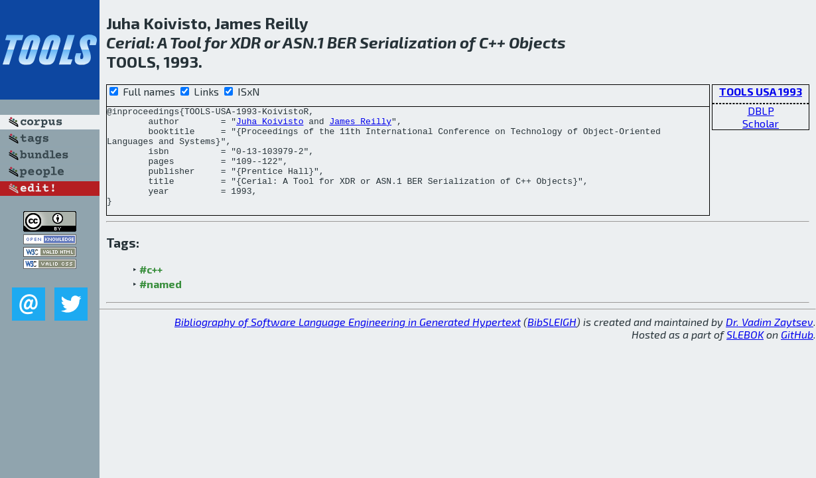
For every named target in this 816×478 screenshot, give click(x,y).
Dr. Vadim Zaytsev (769, 341)
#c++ (151, 289)
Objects (537, 42)
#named (160, 303)
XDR (245, 42)
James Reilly (360, 125)
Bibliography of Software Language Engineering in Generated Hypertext (347, 341)
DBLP (761, 110)
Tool (185, 42)
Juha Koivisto (269, 125)
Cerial (128, 42)
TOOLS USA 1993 (760, 91)
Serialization (408, 42)
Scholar (760, 123)
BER (341, 42)
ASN (298, 42)
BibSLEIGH (552, 341)
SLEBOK (745, 354)
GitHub (797, 354)
